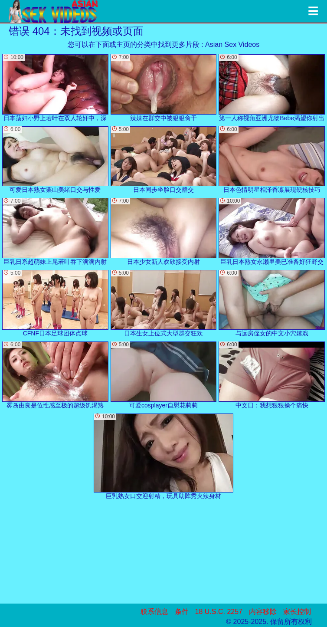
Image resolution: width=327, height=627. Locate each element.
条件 (182, 611)
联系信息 (154, 611)
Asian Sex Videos (232, 44)
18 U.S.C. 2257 (218, 611)
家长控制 (297, 611)
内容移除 (263, 611)
